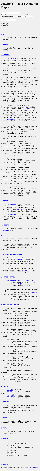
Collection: (4, 18)
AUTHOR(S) (5, 439)
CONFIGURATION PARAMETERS (11, 255)
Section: (4, 14)
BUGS (2, 236)
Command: (4, 10)
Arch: (27, 14)
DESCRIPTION (5, 55)
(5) (26, 270)
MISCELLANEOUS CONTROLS (10, 305)
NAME (2, 34)
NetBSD (30, 467)
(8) (15, 59)
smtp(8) (10, 390)
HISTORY (4, 428)
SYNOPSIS (4, 45)
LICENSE (4, 418)
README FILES (6, 402)
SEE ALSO (4, 386)
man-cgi (14, 469)
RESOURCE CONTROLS (8, 277)
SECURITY (4, 201)
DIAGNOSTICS (5, 225)
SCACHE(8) (5, 465)
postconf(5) (12, 392)
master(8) (11, 395)
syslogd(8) (11, 397)
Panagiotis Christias (24, 469)
